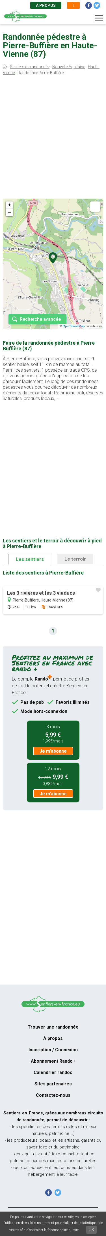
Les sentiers (30, 559)
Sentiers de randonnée (29, 66)
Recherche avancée (40, 319)
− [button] (9, 212)
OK (91, 1229)
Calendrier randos (53, 1072)
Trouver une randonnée (53, 1027)
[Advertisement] (53, 138)
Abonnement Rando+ (53, 1061)
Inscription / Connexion (53, 1049)
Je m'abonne (53, 751)
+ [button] (9, 205)
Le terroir (75, 559)
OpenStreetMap (74, 326)
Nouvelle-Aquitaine (68, 66)
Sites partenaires (53, 1084)
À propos (46, 5)
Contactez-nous (53, 1095)
